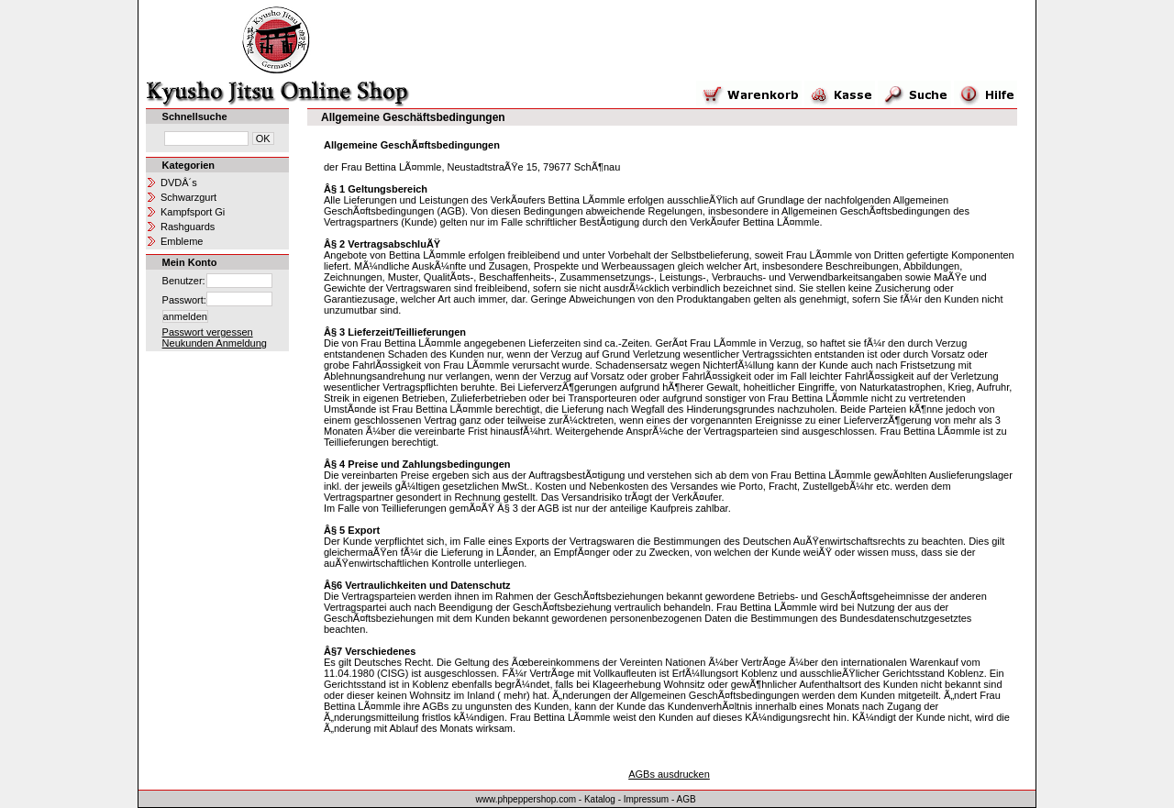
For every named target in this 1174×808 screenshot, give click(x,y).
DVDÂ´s (179, 182)
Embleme (182, 241)
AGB (686, 799)
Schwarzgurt (188, 197)
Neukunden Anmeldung (214, 343)
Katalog (599, 799)
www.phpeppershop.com (526, 799)
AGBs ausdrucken (669, 774)
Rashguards (188, 226)
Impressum (646, 799)
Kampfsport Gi (193, 211)
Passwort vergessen (207, 332)
